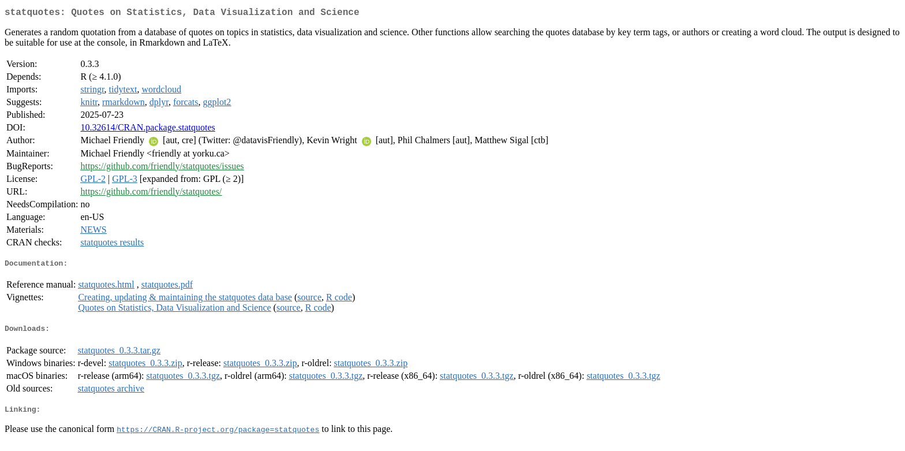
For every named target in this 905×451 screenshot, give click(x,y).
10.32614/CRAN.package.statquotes (147, 130)
